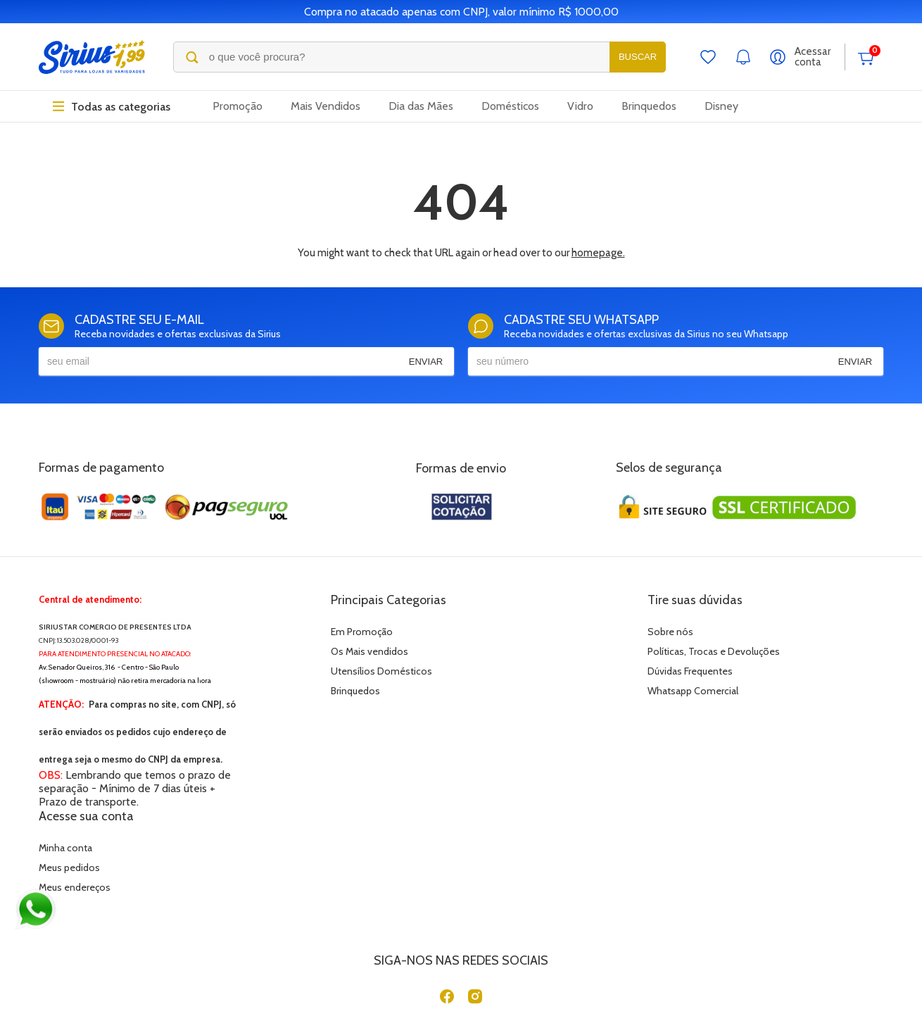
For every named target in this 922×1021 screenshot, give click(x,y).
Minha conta (699, 631)
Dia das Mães (421, 106)
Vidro (580, 106)
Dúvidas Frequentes (503, 671)
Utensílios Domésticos (300, 671)
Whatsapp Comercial (506, 690)
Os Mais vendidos (288, 651)
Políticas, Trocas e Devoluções (527, 651)
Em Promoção (281, 631)
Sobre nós (484, 631)
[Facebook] (447, 911)
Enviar (426, 361)
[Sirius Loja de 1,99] (92, 57)
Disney (721, 106)
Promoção (238, 106)
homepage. (598, 252)
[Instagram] (475, 911)
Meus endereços (708, 671)
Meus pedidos (702, 651)
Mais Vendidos (325, 106)
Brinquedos (648, 106)
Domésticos (510, 106)
